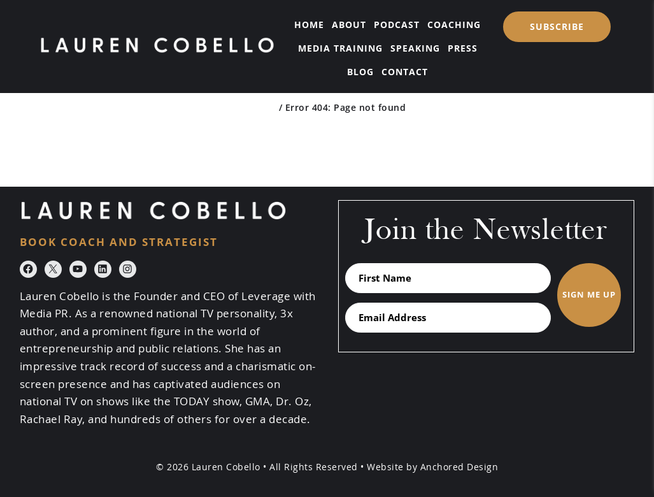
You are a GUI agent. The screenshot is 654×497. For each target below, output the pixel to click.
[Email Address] (448, 318)
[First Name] (448, 278)
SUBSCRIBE (557, 26)
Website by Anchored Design (432, 467)
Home (262, 107)
